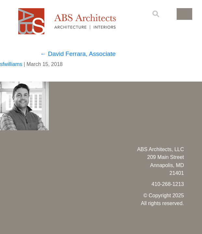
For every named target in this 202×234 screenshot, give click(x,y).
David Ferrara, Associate (77, 53)
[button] (184, 14)
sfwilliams (11, 64)
